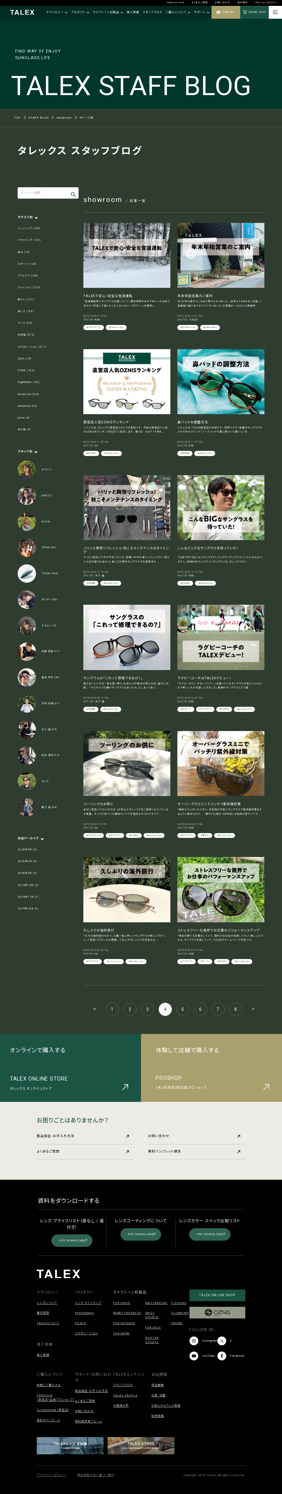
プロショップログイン (266, 2)
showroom (63, 117)
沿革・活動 (158, 1395)
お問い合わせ (222, 2)
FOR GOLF (153, 1327)
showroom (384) (28, 394)
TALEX (193, 319)
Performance (84, 1312)
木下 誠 (99, 575)
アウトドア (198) (28, 275)
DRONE (176, 1323)
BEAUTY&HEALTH (127, 1312)
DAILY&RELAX (156, 1303)
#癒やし (205, 835)
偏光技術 (43, 1312)
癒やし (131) (26, 299)
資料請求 (243, 2)
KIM (97, 319)
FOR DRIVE (121, 1303)
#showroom (116, 327)
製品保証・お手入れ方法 (83, 1136)
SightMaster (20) (28, 382)
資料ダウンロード (49, 1420)
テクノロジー (57, 12)
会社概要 (157, 1385)
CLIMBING (179, 1312)
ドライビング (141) (29, 240)
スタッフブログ (152, 12)
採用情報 (157, 1416)
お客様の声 (121, 1405)
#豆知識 (185, 453)
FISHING (178, 1303)
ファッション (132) (29, 287)
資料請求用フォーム (88, 1421)
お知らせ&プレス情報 (165, 1405)
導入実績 (133, 12)
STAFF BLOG (38, 117)
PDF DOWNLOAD (73, 1240)
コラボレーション (86, 1333)
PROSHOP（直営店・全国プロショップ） (56, 1397)
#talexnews (210, 327)
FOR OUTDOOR (124, 1323)
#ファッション (113, 961)
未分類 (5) (24, 429)
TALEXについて (48, 1323)
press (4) (23, 417)
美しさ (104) (25, 311)
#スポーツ (186, 709)
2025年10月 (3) (28, 908)
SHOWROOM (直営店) (53, 1410)
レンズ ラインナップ (88, 1303)
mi (96, 445)
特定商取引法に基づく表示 (95, 1475)
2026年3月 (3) (27, 861)
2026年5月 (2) (27, 849)
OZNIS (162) (26, 370)
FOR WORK (121, 1333)
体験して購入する (49, 1385)
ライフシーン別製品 (108, 12)
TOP (17, 117)
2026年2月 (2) (27, 873)
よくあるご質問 (199, 2)
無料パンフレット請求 (194, 1151)
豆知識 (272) (26, 334)
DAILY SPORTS (152, 1315)
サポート (201, 12)
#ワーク (205, 961)
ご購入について (178, 12)
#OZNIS (91, 453)
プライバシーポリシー (51, 1475)
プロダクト (80, 12)
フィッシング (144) (29, 228)
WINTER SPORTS (152, 1340)
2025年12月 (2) (28, 885)
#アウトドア (205, 709)
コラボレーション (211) (32, 347)
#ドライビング (94, 327)
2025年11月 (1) (28, 897)
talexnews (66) (27, 406)
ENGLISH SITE (175, 2)
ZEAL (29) (24, 358)
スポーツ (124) (27, 264)
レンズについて (47, 1303)
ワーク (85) (25, 323)
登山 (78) (24, 252)
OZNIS (80, 1323)
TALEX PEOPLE (125, 1395)
